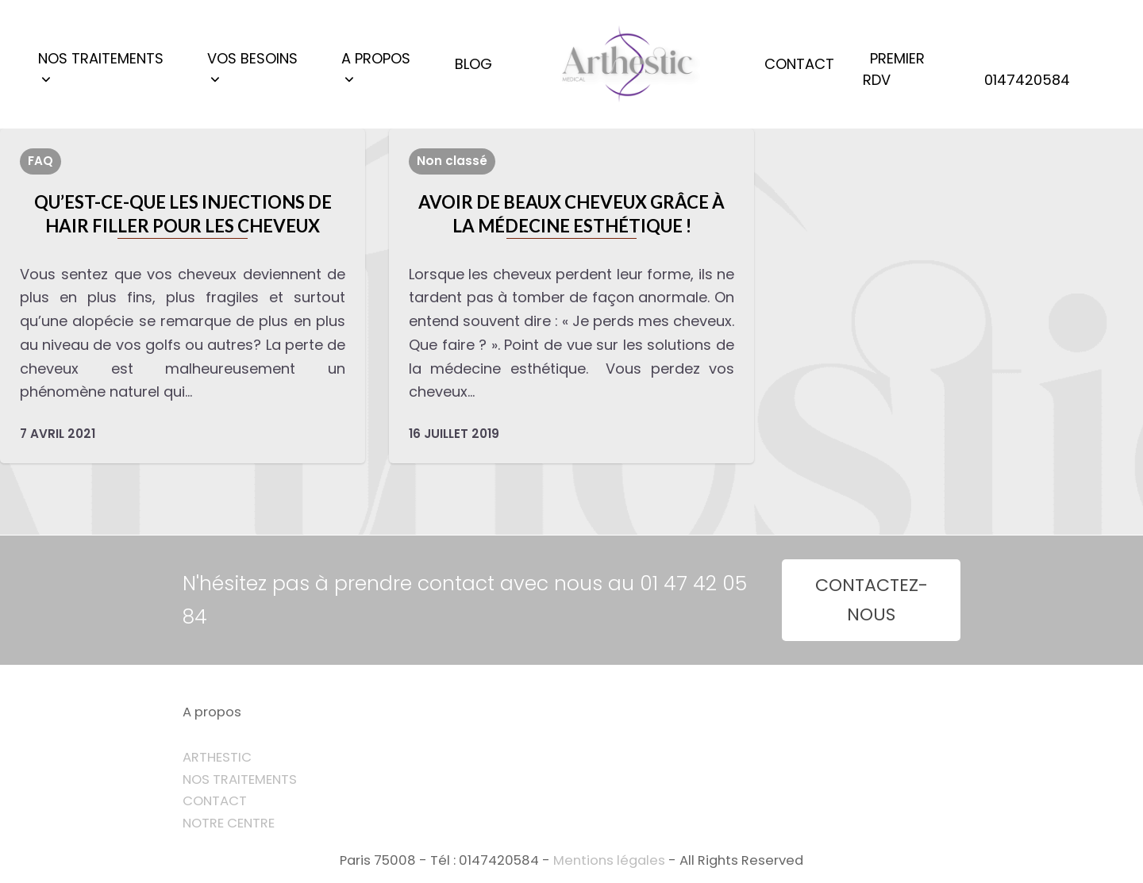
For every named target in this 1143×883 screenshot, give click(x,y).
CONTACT (215, 801)
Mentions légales (609, 860)
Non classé (452, 160)
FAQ (40, 160)
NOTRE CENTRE (229, 823)
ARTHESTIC (217, 757)
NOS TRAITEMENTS (240, 779)
